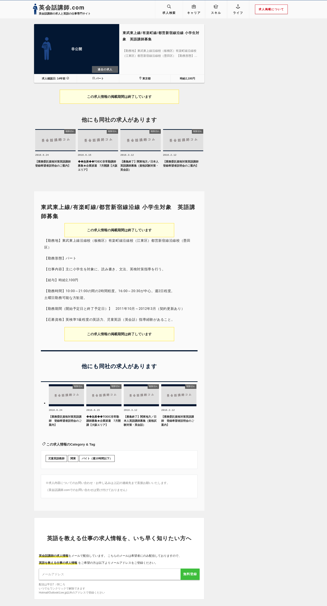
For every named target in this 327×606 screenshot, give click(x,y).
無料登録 (190, 575)
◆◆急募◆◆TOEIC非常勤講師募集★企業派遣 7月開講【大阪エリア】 (98, 166)
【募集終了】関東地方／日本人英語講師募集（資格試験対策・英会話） (139, 166)
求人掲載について (274, 9)
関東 (73, 459)
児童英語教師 (56, 459)
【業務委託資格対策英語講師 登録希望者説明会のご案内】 (54, 164)
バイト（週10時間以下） (97, 459)
